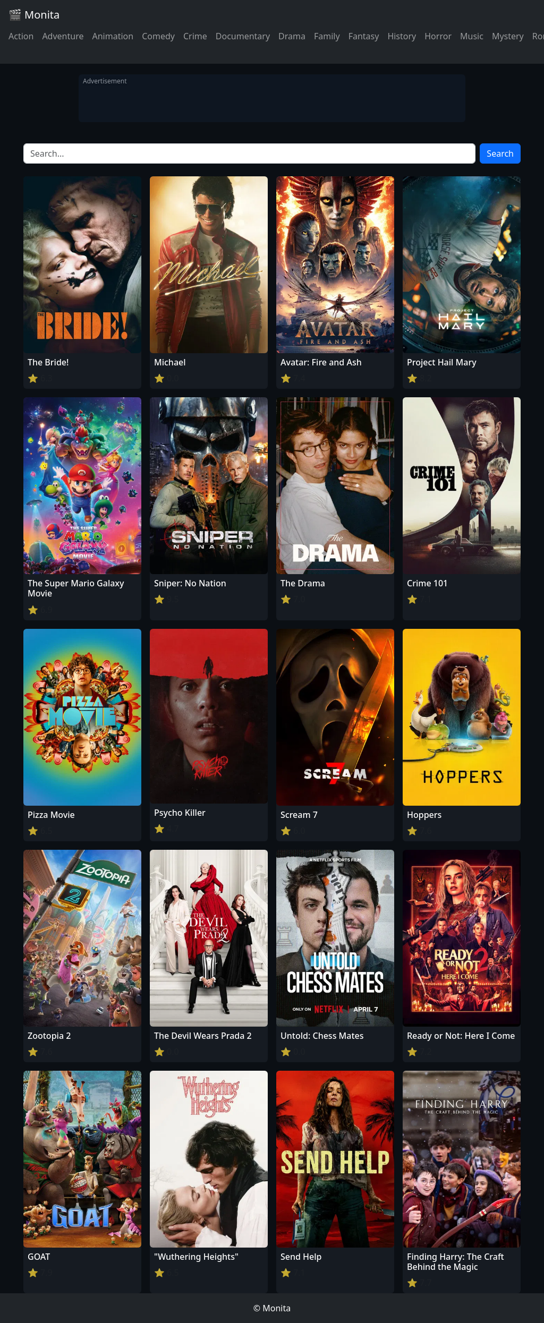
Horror (438, 36)
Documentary (243, 36)
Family (327, 36)
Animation (112, 36)
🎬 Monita (34, 14)
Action (20, 36)
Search (500, 153)
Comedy (158, 36)
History (401, 36)
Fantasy (363, 36)
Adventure (62, 36)
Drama (291, 36)
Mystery (508, 36)
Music (471, 36)
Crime (195, 36)
